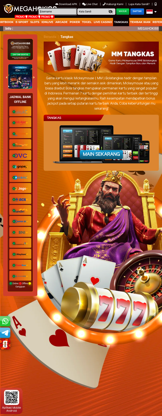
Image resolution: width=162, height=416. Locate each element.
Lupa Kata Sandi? (139, 4)
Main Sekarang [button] (101, 154)
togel (87, 22)
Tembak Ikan (140, 22)
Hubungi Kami (113, 4)
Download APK (66, 4)
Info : (9, 29)
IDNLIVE (47, 22)
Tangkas (121, 22)
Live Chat (90, 4)
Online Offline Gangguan (20, 285)
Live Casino (103, 22)
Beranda (50, 37)
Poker (75, 22)
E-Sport (22, 22)
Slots (34, 22)
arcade (61, 22)
